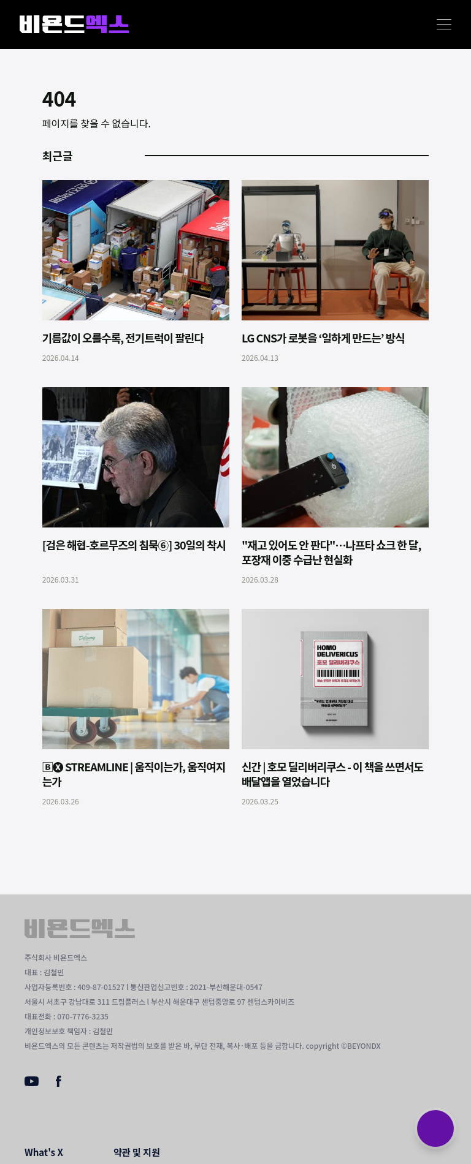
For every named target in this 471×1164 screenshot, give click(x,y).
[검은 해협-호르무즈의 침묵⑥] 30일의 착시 (134, 545)
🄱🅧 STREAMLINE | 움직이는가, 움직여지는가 (134, 773)
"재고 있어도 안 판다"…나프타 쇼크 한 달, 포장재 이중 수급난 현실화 (331, 552)
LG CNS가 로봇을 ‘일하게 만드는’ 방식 (323, 338)
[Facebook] (58, 1084)
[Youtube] (32, 1082)
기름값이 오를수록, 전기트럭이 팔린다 (123, 338)
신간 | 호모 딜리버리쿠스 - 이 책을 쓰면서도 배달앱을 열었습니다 (332, 773)
